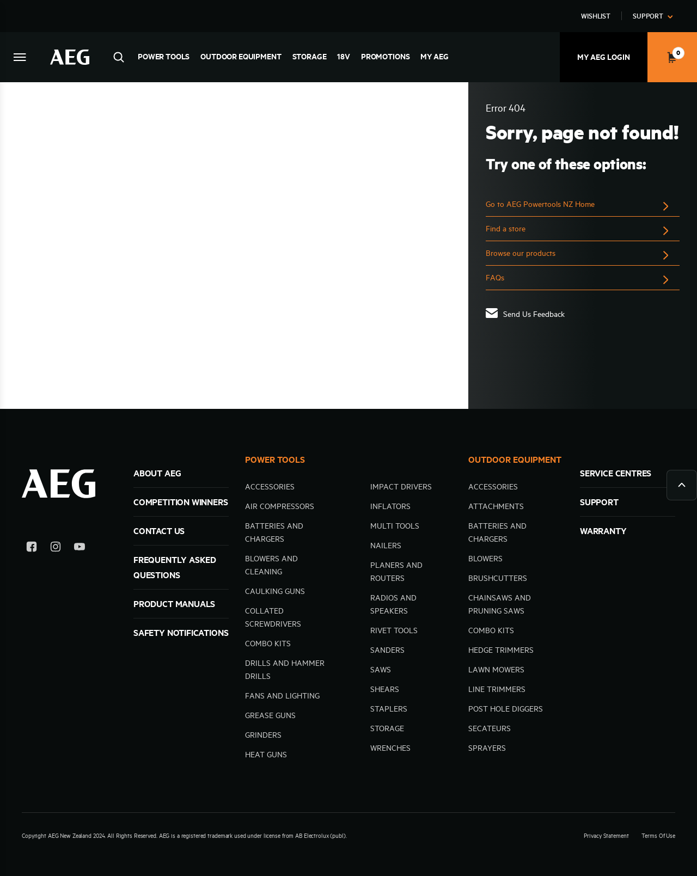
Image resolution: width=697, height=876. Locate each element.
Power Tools (163, 57)
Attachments (496, 506)
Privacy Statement (606, 836)
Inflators (390, 506)
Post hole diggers (505, 709)
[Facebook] (31, 548)
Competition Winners (180, 502)
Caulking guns (275, 591)
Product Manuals (174, 603)
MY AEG (434, 57)
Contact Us (159, 530)
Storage (309, 57)
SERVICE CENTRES (615, 473)
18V (343, 57)
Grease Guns (270, 715)
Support (648, 15)
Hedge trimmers (501, 650)
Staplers (388, 709)
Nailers (385, 545)
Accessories (270, 487)
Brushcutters (497, 578)
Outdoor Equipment (240, 57)
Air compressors (279, 506)
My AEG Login (603, 57)
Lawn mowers (496, 670)
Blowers (485, 558)
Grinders (263, 735)
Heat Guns (266, 754)
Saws (380, 670)
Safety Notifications (180, 632)
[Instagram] (55, 548)
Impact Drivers (401, 487)
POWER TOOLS (275, 459)
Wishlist (595, 15)
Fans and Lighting (282, 696)
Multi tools (394, 526)
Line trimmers (496, 689)
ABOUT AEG (157, 473)
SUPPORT (599, 502)
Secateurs (489, 728)
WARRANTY (603, 530)
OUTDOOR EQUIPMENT (514, 459)
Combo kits (268, 643)
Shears (384, 689)
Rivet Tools (394, 630)
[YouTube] (79, 548)
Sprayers (487, 748)
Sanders (387, 650)
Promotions (385, 57)
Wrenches (390, 748)
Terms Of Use (658, 836)
